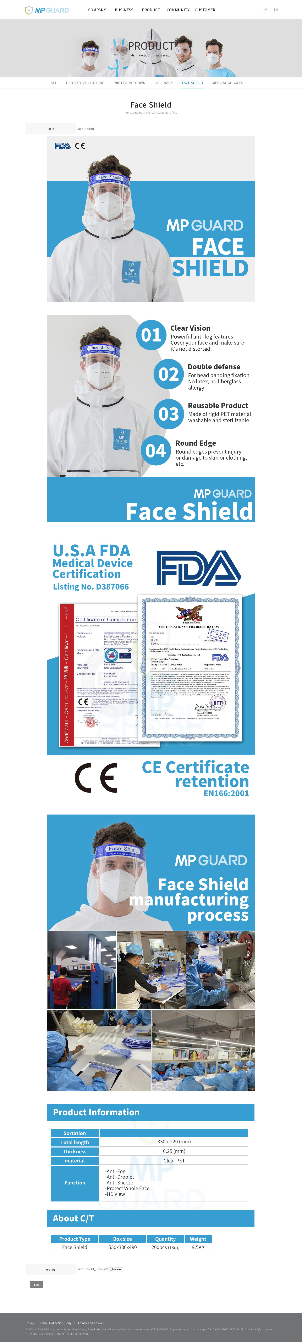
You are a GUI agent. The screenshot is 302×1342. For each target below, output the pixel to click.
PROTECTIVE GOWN (129, 82)
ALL (54, 82)
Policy (30, 1323)
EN (276, 9)
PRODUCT (151, 9)
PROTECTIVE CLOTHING (85, 82)
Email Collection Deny (55, 1323)
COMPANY (97, 9)
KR (265, 9)
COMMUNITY (178, 9)
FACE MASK (163, 82)
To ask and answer (91, 1323)
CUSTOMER (205, 9)
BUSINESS (124, 9)
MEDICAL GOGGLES (227, 82)
